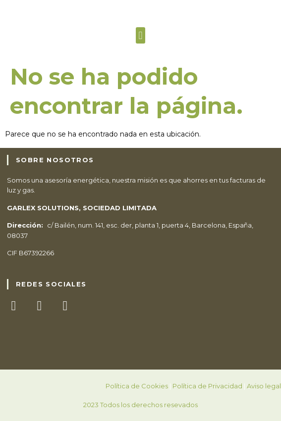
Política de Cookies (137, 386)
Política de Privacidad (207, 386)
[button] (140, 35)
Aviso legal (264, 386)
